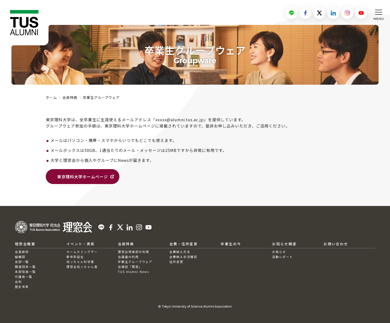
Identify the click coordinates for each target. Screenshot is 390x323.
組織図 (20, 257)
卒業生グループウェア (135, 261)
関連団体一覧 (25, 266)
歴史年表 (22, 286)
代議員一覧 (23, 276)
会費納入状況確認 (183, 257)
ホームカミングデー (82, 252)
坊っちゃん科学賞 (80, 261)
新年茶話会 (75, 257)
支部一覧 (22, 261)
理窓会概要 (25, 243)
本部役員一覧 (25, 271)
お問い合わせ (336, 243)
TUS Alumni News (133, 271)
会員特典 (69, 97)
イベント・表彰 (80, 243)
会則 (18, 281)
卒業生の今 (231, 243)
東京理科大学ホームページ (82, 177)
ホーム (51, 97)
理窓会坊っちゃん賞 (82, 266)
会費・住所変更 (183, 243)
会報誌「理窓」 (130, 266)
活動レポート (282, 257)
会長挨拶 (22, 252)
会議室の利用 (128, 257)
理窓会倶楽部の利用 (133, 252)
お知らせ (279, 252)
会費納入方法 (179, 252)
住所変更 (176, 261)
